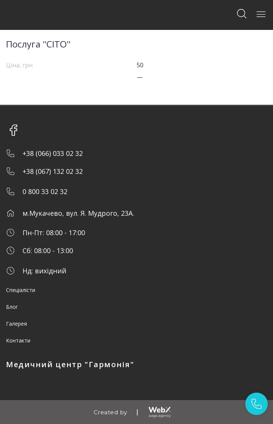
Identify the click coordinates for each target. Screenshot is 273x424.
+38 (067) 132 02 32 (52, 171)
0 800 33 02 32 (44, 191)
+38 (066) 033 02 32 (52, 153)
